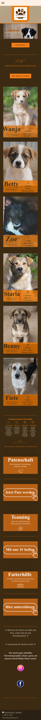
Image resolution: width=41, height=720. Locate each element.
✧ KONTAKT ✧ (20, 45)
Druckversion (8, 712)
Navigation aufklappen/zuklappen (20, 3)
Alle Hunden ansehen (20, 76)
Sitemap (19, 712)
